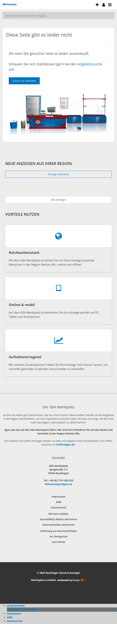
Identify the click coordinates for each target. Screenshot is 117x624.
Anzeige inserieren (58, 174)
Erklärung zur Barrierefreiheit (58, 531)
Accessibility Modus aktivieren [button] (58, 519)
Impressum (59, 496)
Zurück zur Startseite (24, 80)
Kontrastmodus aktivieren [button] (58, 524)
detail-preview (16, 605)
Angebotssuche (89, 64)
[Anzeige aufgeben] (97, 5)
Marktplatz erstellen (58, 580)
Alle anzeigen (58, 199)
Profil (10, 609)
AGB (58, 502)
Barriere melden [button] (58, 513)
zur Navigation (59, 536)
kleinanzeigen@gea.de (58, 484)
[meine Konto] (104, 5)
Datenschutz (58, 507)
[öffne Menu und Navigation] (108, 4)
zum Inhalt (58, 542)
